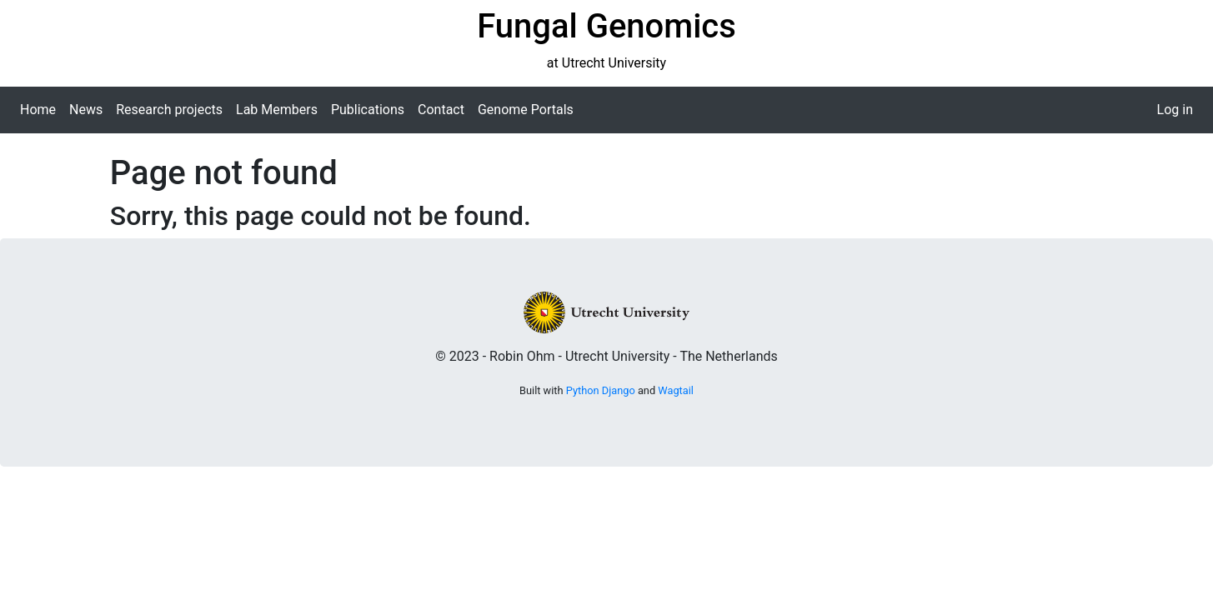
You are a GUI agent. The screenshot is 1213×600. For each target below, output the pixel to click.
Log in (1175, 110)
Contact (441, 110)
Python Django (600, 390)
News (86, 110)
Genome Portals (526, 110)
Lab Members (277, 110)
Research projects (169, 110)
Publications (367, 110)
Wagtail (676, 390)
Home (38, 110)
